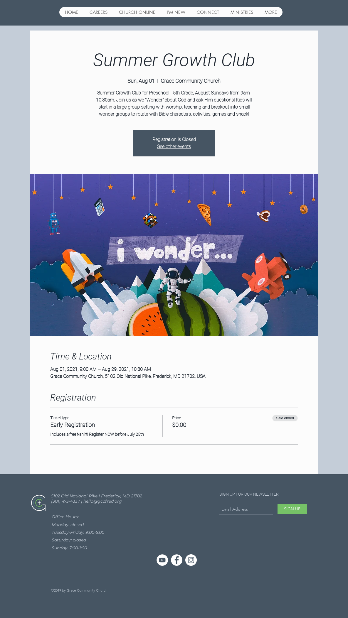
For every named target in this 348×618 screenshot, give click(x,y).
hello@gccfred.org (102, 501)
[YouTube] (162, 560)
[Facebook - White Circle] (176, 560)
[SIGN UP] (292, 509)
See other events (174, 146)
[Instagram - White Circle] (191, 560)
